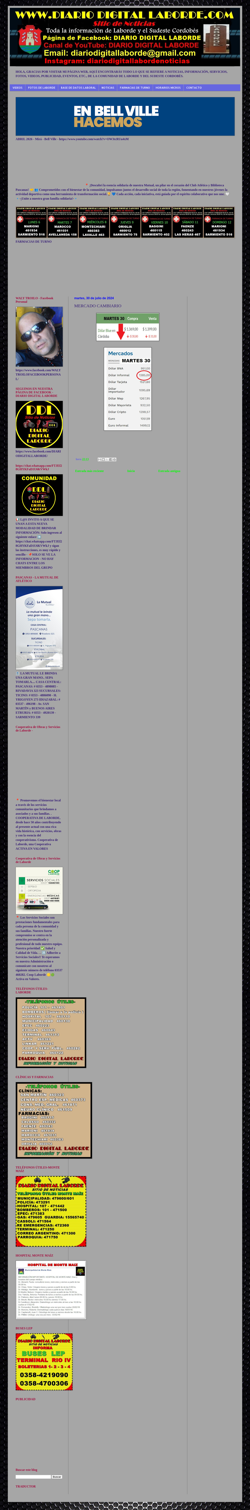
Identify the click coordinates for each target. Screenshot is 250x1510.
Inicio (131, 471)
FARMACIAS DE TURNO (135, 87)
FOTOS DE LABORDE (41, 87)
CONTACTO (194, 87)
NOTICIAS (108, 87)
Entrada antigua (169, 471)
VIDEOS (17, 87)
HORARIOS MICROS (168, 87)
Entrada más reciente (89, 471)
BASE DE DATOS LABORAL (78, 87)
